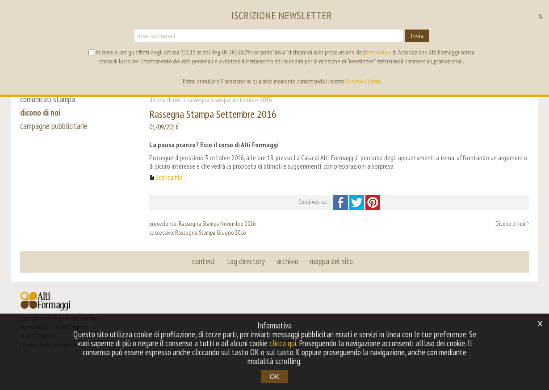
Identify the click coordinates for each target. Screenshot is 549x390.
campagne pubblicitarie (54, 126)
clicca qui (282, 343)
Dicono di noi (164, 99)
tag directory (246, 261)
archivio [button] (287, 261)
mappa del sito (331, 261)
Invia (417, 36)
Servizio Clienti (363, 81)
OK (275, 376)
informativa (378, 52)
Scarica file (169, 177)
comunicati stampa (47, 99)
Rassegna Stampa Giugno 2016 (210, 232)
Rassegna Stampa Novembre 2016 (217, 224)
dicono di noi (40, 112)
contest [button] (203, 261)
